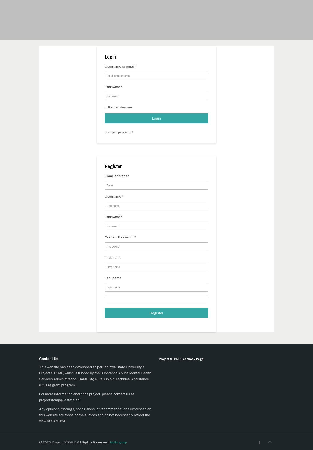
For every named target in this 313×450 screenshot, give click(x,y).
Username (114, 196)
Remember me (118, 107)
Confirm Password (120, 237)
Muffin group (120, 442)
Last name (113, 278)
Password (113, 87)
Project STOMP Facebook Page (185, 359)
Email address (117, 176)
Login (156, 118)
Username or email (121, 66)
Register (156, 313)
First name (113, 258)
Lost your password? (121, 132)
